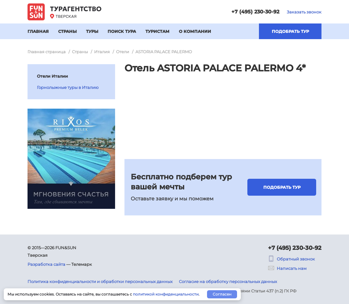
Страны (67, 31)
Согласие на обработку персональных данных (228, 281)
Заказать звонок (304, 11)
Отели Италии (52, 76)
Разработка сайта (46, 264)
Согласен (222, 294)
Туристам (157, 31)
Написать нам (287, 268)
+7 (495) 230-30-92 (255, 12)
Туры (92, 31)
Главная (38, 31)
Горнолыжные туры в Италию (68, 87)
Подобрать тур (290, 31)
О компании (195, 31)
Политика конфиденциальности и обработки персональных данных (100, 281)
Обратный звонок (291, 258)
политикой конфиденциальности (166, 294)
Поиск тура (122, 31)
